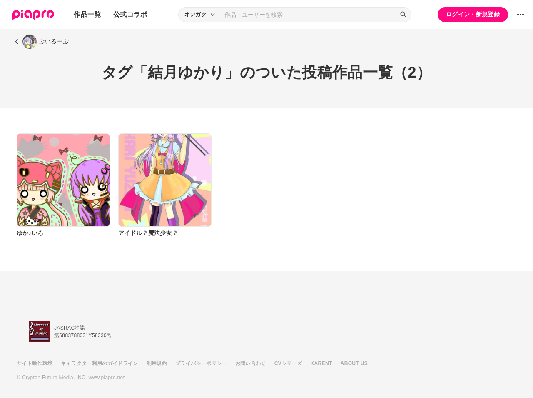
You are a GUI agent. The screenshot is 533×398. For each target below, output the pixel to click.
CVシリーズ (288, 363)
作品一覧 (87, 14)
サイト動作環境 (34, 363)
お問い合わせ (250, 363)
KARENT (321, 363)
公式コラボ (130, 14)
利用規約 (157, 363)
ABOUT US (354, 363)
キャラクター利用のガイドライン (99, 363)
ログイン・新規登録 (473, 14)
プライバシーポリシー (201, 363)
